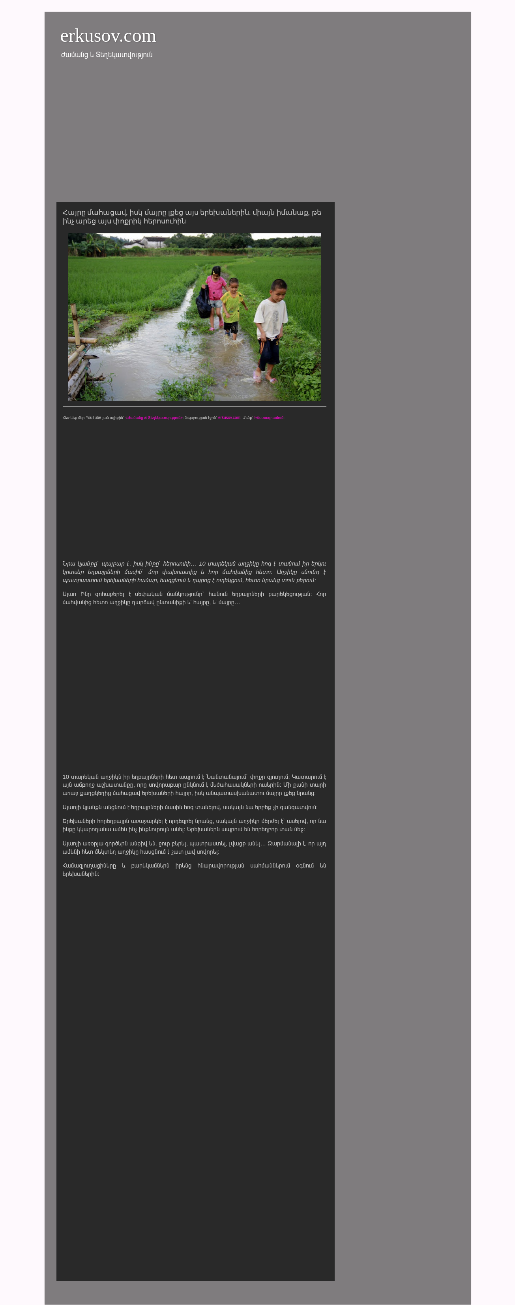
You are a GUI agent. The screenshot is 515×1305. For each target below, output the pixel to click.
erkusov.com (108, 35)
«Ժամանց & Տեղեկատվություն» (154, 417)
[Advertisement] (257, 135)
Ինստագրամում (269, 417)
